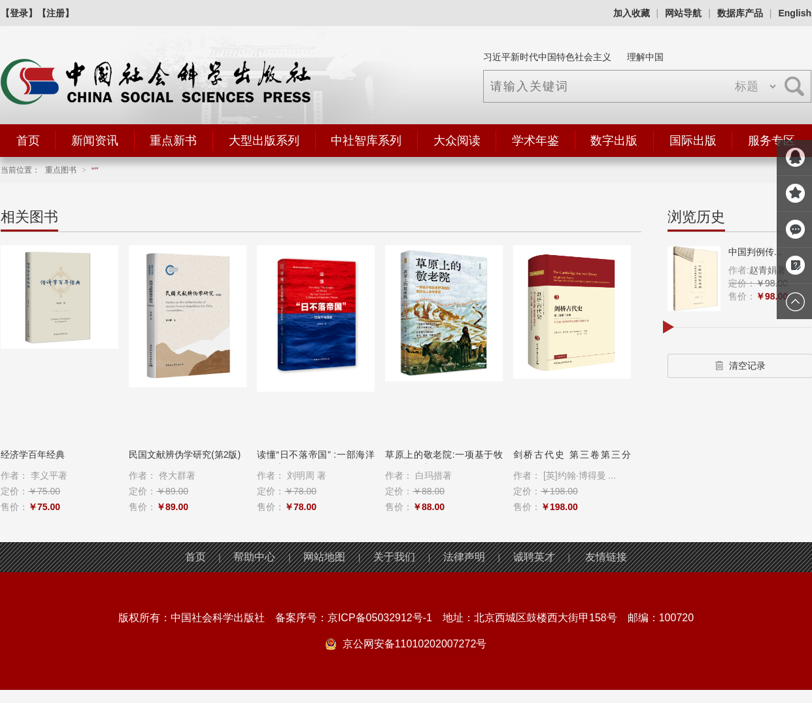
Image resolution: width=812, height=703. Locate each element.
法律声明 (464, 556)
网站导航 (683, 13)
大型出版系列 (264, 140)
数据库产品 (740, 13)
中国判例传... (755, 252)
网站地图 (324, 556)
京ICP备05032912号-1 (380, 617)
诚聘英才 (534, 556)
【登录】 (19, 13)
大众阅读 (457, 140)
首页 (28, 140)
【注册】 (55, 13)
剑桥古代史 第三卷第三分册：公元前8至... (572, 461)
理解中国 (645, 57)
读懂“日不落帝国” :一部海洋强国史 (316, 461)
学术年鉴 (535, 140)
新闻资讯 (94, 140)
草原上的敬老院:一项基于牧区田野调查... (444, 461)
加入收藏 (631, 13)
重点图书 (60, 170)
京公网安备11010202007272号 (415, 643)
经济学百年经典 (33, 454)
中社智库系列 (366, 140)
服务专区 (771, 140)
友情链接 (606, 556)
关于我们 (394, 556)
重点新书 (173, 140)
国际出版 (693, 140)
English (794, 13)
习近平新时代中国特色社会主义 (547, 57)
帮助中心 (254, 556)
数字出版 (613, 140)
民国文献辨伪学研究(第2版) (185, 454)
